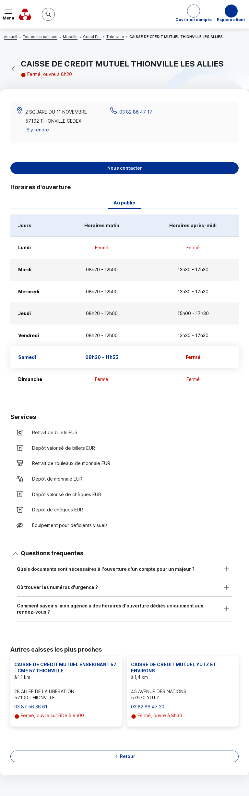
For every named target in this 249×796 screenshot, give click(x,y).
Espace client (231, 19)
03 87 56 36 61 (30, 706)
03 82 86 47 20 (147, 706)
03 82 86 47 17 (135, 112)
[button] (193, 14)
